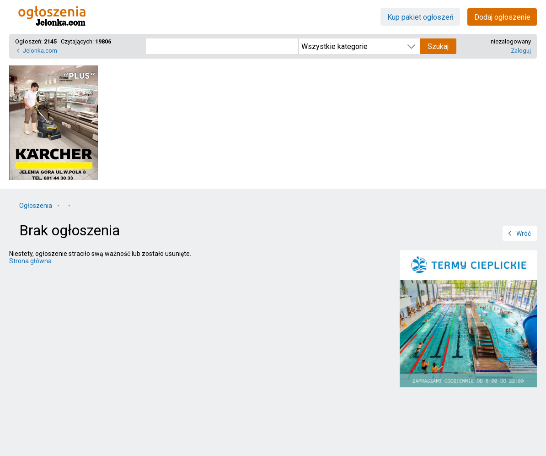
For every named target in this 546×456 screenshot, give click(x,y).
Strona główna (30, 261)
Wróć (523, 233)
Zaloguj (521, 50)
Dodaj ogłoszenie (502, 17)
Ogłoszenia (35, 205)
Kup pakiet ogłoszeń (420, 17)
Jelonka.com (40, 50)
